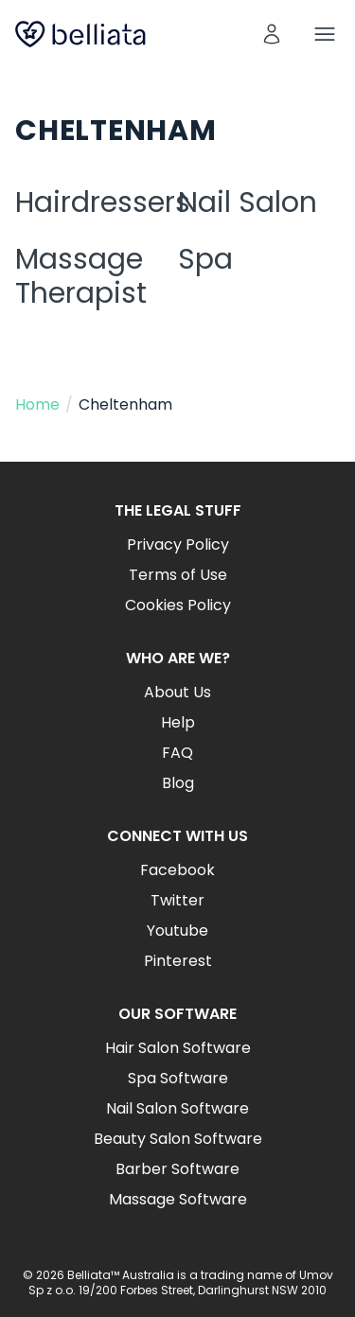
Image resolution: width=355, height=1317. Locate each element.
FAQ (177, 753)
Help (178, 722)
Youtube (177, 930)
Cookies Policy (178, 605)
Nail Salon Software (177, 1108)
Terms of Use (178, 575)
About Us (177, 692)
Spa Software (178, 1078)
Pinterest (178, 961)
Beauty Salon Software (178, 1139)
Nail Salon (247, 202)
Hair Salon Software (178, 1048)
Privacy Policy (178, 544)
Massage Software (178, 1199)
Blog (178, 783)
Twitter (177, 900)
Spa (205, 259)
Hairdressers (102, 202)
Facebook (177, 870)
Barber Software (177, 1169)
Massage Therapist (81, 276)
